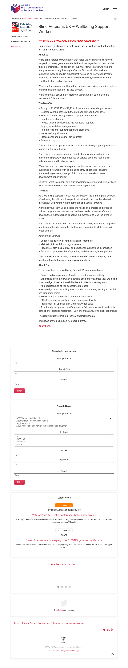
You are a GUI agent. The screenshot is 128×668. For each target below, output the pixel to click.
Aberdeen (62, 441)
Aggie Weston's (62, 423)
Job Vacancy (16, 46)
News (30, 19)
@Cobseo (60, 610)
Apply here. (45, 326)
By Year (64, 450)
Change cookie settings (69, 650)
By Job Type (64, 369)
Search (64, 379)
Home (23, 19)
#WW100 (62, 439)
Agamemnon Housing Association (62, 421)
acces (62, 444)
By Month (64, 459)
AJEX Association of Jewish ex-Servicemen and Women (62, 426)
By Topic (64, 432)
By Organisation (64, 358)
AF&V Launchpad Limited (62, 418)
